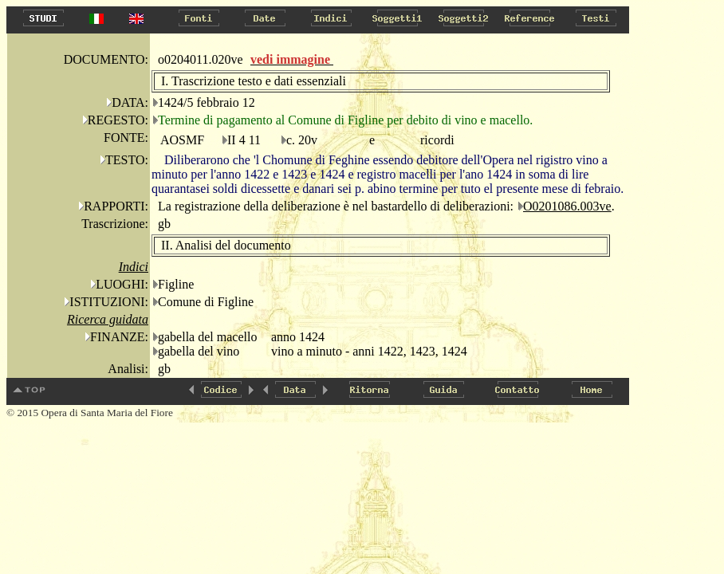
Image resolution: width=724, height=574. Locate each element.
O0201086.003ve (567, 206)
